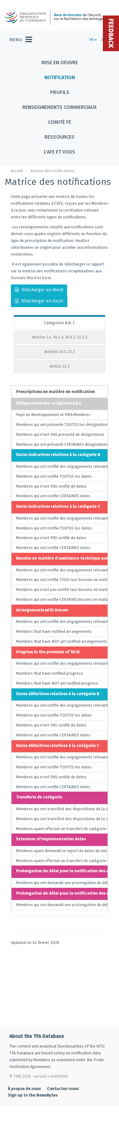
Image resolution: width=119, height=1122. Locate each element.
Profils (59, 92)
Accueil (17, 170)
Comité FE (59, 122)
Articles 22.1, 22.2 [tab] (59, 351)
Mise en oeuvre (59, 62)
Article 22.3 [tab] (60, 366)
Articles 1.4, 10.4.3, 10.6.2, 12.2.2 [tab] (59, 337)
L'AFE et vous (59, 152)
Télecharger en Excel (39, 301)
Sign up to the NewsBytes (32, 1095)
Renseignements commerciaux (59, 107)
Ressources (59, 137)
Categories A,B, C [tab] (59, 322)
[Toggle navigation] (21, 39)
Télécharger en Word (39, 290)
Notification (59, 77)
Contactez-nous (63, 1088)
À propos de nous (24, 1088)
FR (93, 40)
